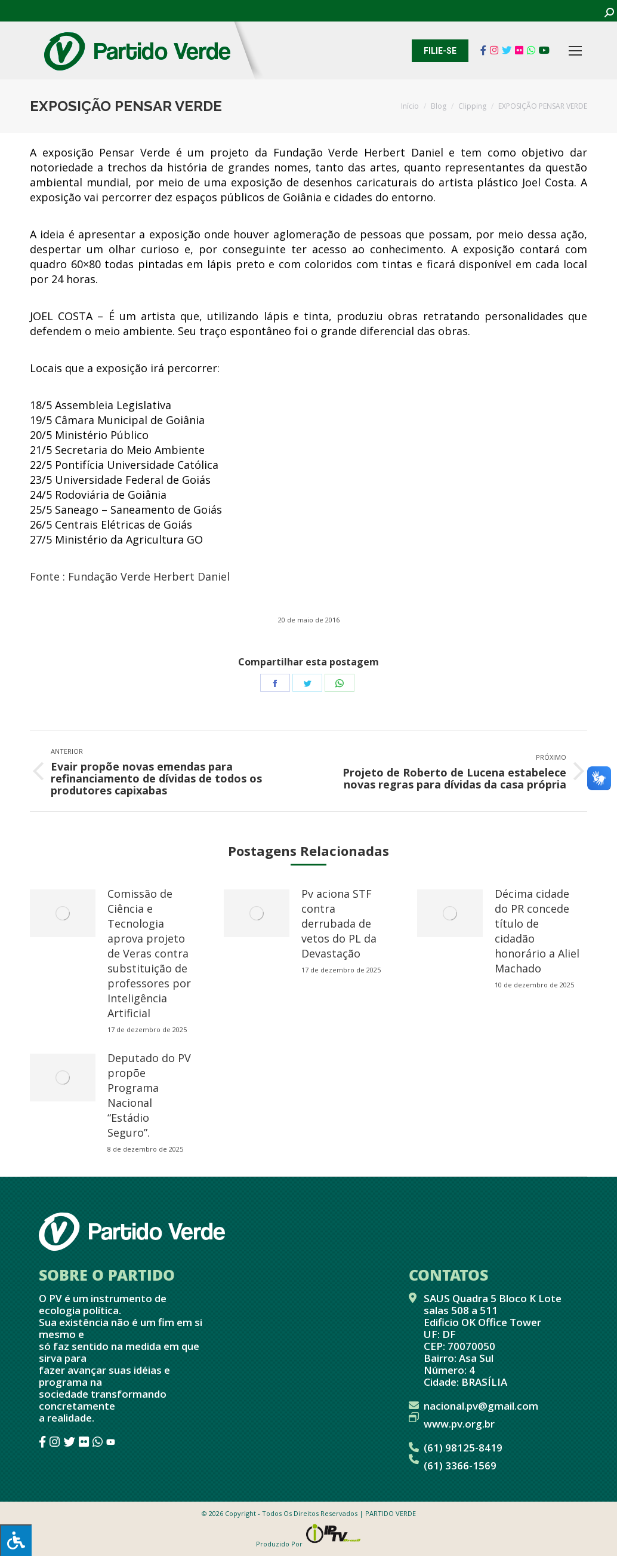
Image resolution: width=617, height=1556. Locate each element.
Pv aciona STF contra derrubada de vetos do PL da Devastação (339, 923)
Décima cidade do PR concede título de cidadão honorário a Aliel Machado (537, 930)
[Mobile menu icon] (575, 51)
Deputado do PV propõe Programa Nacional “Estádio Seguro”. (149, 1095)
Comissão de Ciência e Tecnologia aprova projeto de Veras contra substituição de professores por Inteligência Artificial (149, 953)
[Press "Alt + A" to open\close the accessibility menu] (16, 1540)
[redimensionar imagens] (62, 913)
